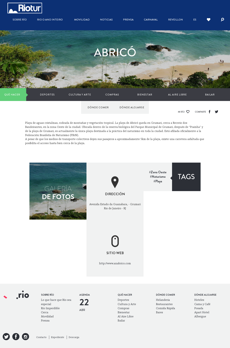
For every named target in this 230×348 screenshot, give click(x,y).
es (194, 20)
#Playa (158, 181)
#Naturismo (158, 176)
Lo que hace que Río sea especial (56, 302)
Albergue (200, 316)
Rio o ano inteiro (50, 20)
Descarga (74, 337)
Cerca (44, 312)
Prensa (128, 20)
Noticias (106, 20)
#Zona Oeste (158, 172)
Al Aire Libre (125, 94)
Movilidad (82, 20)
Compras (79, 94)
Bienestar (102, 94)
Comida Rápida (165, 308)
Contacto (41, 337)
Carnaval (151, 20)
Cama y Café (202, 304)
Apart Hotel (201, 312)
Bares (159, 312)
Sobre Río (20, 20)
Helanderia (163, 300)
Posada (198, 308)
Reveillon (175, 20)
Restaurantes (164, 304)
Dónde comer (179, 94)
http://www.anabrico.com (115, 263)
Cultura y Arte (57, 94)
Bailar (148, 94)
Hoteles (199, 300)
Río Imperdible (50, 308)
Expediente (57, 337)
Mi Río (184, 111)
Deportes (34, 94)
